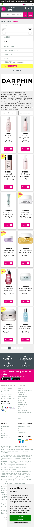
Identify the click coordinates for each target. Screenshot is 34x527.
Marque (9, 21)
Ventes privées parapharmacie (22, 395)
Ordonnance (22, 403)
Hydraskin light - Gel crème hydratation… (25, 290)
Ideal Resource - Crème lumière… (8, 328)
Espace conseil (22, 399)
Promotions (21, 393)
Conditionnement (11, 50)
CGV (19, 409)
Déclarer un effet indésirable (23, 406)
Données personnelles (25, 413)
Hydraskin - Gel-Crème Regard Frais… (8, 213)
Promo (5, 42)
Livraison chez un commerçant (23, 432)
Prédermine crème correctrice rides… (8, 252)
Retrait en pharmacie (24, 427)
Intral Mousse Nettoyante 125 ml (25, 175)
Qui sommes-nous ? (7, 388)
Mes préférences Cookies (23, 418)
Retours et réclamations (8, 399)
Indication (14, 62)
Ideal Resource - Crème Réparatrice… (25, 213)
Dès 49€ (25, 358)
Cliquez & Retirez (8, 357)
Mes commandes (6, 431)
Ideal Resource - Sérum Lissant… (8, 290)
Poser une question (6, 394)
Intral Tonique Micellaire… (8, 137)
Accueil (3, 21)
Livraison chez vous (24, 429)
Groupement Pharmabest (5, 391)
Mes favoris (4, 435)
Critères (7, 37)
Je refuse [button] (20, 519)
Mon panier (4, 433)
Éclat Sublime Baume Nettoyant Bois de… (25, 252)
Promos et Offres (10, 66)
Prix (5, 25)
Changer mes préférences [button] (20, 522)
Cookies (20, 415)
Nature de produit (11, 46)
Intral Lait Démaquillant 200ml (25, 137)
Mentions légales (23, 411)
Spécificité (8, 54)
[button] (8, 113)
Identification (5, 427)
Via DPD (8, 365)
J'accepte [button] (20, 516)
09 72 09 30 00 (25, 365)
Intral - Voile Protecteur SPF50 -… (8, 175)
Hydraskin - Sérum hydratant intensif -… (25, 328)
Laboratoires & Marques (25, 390)
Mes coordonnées (6, 429)
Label (6, 58)
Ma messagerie (5, 438)
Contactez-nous (6, 396)
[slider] (4, 33)
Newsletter (21, 401)
